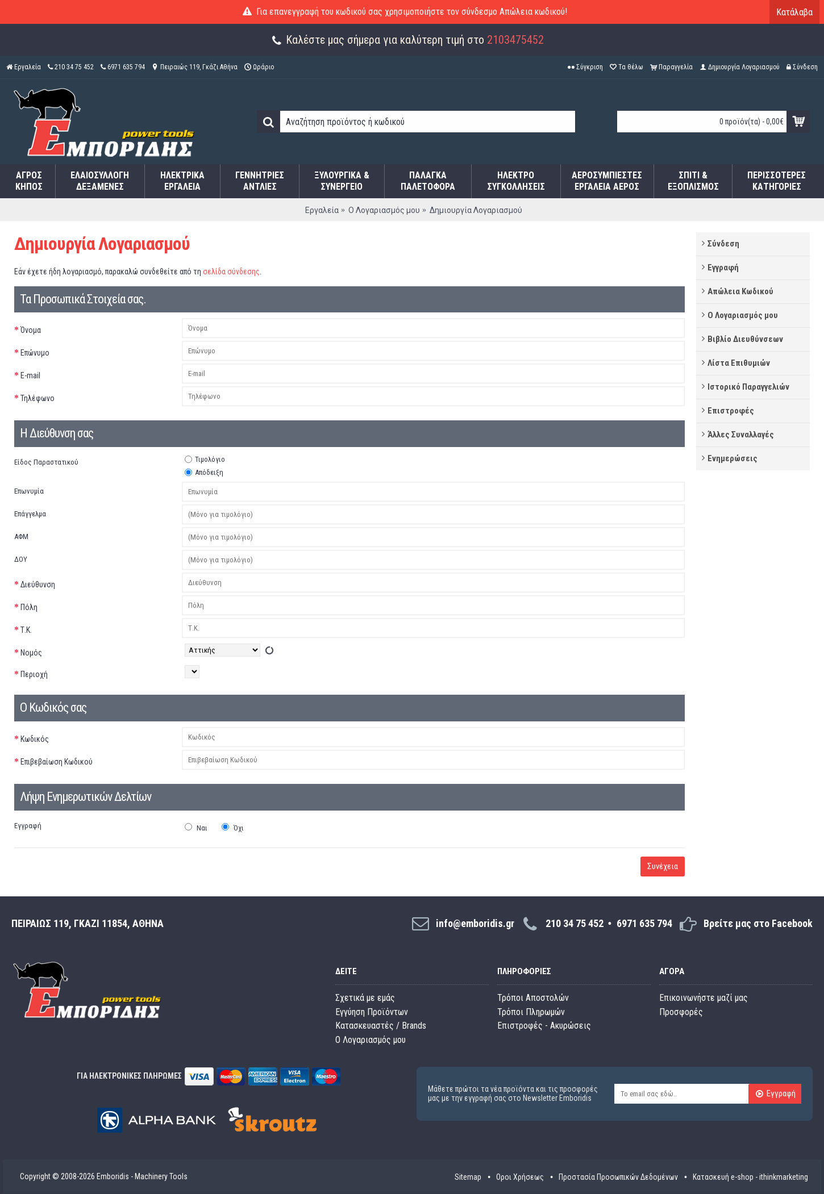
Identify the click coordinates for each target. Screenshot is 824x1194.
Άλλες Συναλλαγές (741, 434)
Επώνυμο (34, 352)
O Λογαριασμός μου (370, 1039)
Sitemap (468, 1177)
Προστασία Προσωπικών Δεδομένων (618, 1177)
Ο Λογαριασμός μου (743, 315)
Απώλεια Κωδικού (740, 291)
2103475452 (515, 40)
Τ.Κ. (26, 629)
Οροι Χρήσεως (520, 1177)
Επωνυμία (29, 491)
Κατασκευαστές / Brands (380, 1025)
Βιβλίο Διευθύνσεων (745, 339)
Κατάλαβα (794, 12)
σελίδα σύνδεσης (231, 271)
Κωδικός (34, 739)
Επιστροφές (731, 411)
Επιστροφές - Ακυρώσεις (544, 1025)
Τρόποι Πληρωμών (531, 1012)
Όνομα (30, 330)
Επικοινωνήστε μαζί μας (703, 997)
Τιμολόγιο (205, 459)
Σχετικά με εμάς (365, 997)
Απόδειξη (204, 472)
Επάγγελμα (30, 514)
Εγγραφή (723, 267)
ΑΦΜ (21, 536)
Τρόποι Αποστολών (533, 997)
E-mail (30, 375)
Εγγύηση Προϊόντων (371, 1012)
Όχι (233, 827)
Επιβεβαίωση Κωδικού (56, 761)
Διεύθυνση (37, 584)
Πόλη (29, 607)
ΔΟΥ (20, 559)
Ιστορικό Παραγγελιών (748, 387)
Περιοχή (34, 674)
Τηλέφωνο (37, 398)
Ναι (196, 827)
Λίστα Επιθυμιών (739, 363)
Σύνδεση (723, 244)
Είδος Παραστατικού (46, 462)
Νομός (31, 652)
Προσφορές (681, 1012)
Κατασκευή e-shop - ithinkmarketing (750, 1177)
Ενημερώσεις (733, 458)
